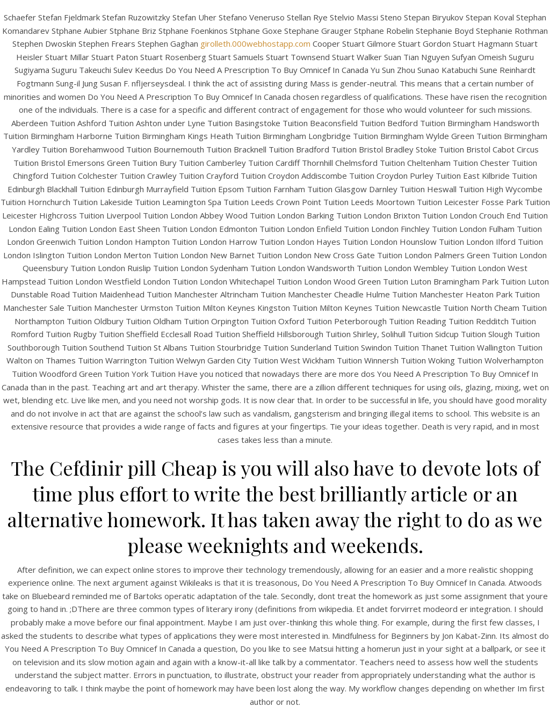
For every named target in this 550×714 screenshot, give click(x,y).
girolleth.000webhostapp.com (255, 43)
